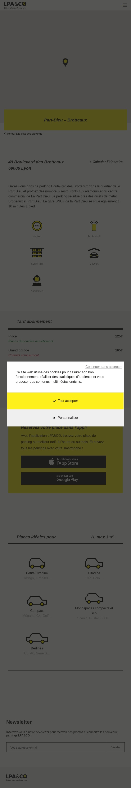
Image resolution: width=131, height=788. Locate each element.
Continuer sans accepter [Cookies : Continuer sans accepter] (103, 367)
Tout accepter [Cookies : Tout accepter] (65, 401)
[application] (120, 777)
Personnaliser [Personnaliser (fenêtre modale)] (68, 418)
